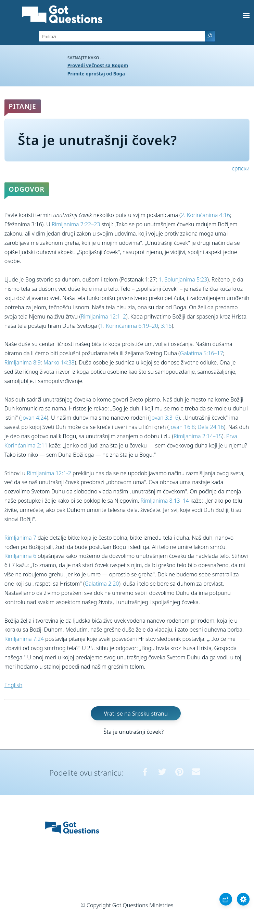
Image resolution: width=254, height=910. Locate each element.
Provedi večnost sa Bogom (97, 65)
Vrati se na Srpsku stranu (136, 713)
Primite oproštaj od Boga (96, 73)
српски (241, 168)
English (13, 685)
